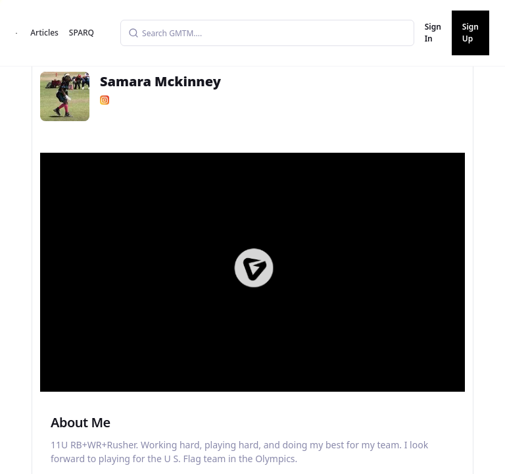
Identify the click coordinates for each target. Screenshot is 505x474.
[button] (254, 268)
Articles (44, 32)
